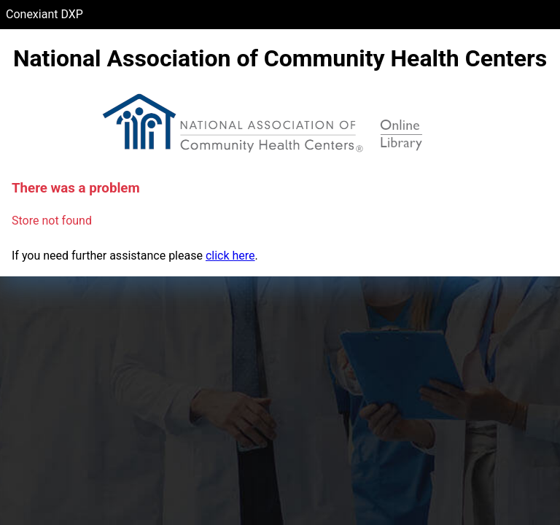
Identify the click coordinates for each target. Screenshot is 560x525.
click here (230, 255)
